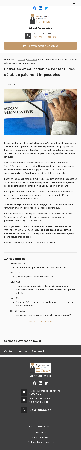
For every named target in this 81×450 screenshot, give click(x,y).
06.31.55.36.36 (45, 37)
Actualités (32, 59)
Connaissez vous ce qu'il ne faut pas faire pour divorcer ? (43, 314)
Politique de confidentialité (40, 441)
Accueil (21, 59)
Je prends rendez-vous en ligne (40, 46)
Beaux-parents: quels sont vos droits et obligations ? (41, 267)
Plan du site (40, 432)
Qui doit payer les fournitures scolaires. (34, 276)
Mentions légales (40, 437)
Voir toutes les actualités (40, 321)
